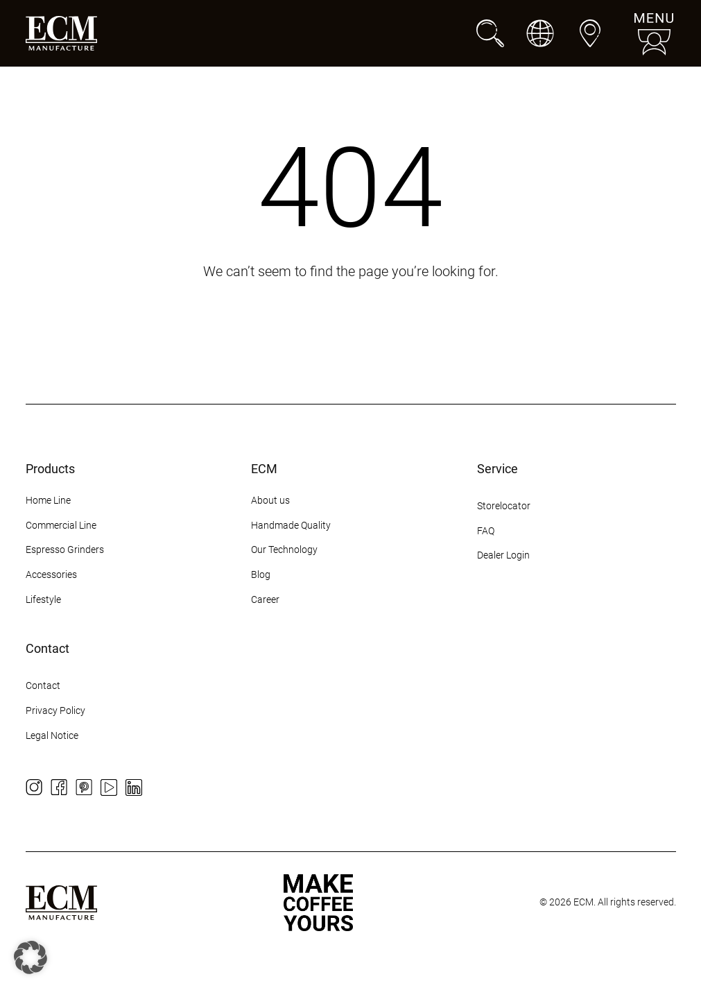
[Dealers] (590, 33)
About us (270, 500)
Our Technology (284, 549)
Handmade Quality (291, 525)
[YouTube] (109, 787)
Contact (43, 685)
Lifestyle (43, 599)
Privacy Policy (55, 710)
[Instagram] (34, 787)
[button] (30, 957)
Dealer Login (503, 555)
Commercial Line (61, 525)
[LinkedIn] (134, 787)
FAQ (485, 530)
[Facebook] (59, 787)
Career (265, 599)
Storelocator (503, 505)
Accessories (51, 574)
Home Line (48, 500)
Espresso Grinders (65, 549)
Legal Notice (52, 735)
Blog (260, 574)
